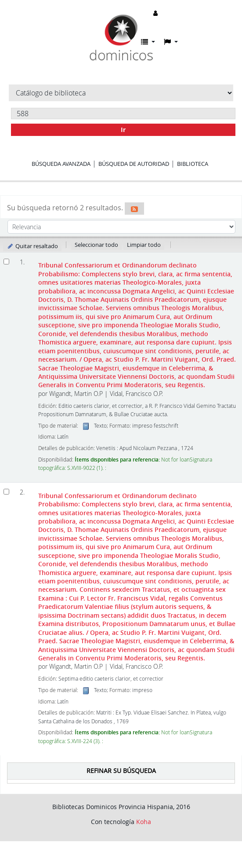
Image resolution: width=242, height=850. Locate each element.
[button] (148, 42)
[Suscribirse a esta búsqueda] (134, 208)
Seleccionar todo (96, 245)
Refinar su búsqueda (121, 770)
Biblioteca (192, 164)
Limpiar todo (144, 245)
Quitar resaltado (32, 246)
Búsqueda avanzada (61, 164)
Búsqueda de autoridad (133, 164)
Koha (143, 821)
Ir (123, 129)
